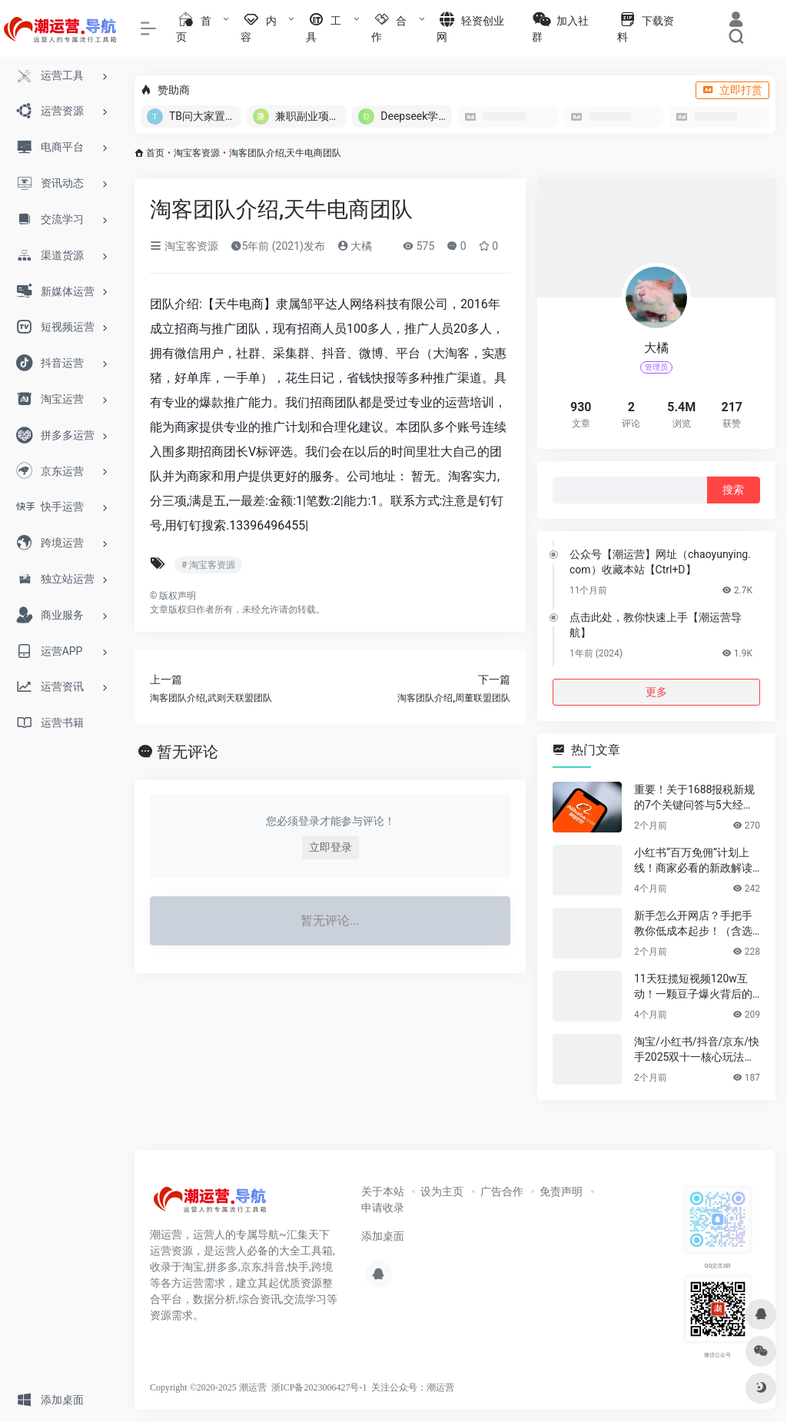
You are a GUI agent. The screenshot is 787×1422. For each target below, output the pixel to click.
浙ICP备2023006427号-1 (319, 1387)
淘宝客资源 (197, 153)
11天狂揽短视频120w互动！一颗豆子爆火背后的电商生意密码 (693, 987)
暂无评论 (187, 752)
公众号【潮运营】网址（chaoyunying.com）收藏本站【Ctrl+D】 (660, 562)
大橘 (354, 246)
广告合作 (501, 1191)
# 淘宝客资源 (208, 565)
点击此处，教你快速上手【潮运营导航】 (655, 625)
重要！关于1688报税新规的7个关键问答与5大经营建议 (694, 797)
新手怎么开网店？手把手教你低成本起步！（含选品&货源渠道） (693, 924)
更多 (656, 692)
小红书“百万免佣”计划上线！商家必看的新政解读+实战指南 (693, 860)
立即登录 (330, 847)
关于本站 (382, 1191)
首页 (155, 153)
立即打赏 (732, 90)
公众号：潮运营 (422, 1387)
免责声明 (561, 1191)
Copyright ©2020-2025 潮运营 (208, 1387)
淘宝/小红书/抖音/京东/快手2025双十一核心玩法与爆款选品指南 (696, 1050)
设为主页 (441, 1191)
